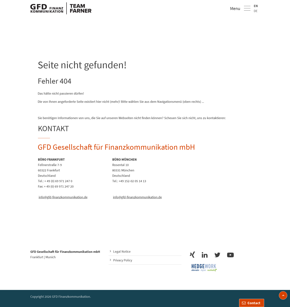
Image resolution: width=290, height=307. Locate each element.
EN (256, 6)
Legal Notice (122, 251)
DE (255, 11)
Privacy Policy (122, 260)
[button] (247, 8)
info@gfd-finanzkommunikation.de (63, 197)
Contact (251, 303)
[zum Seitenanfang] (283, 295)
